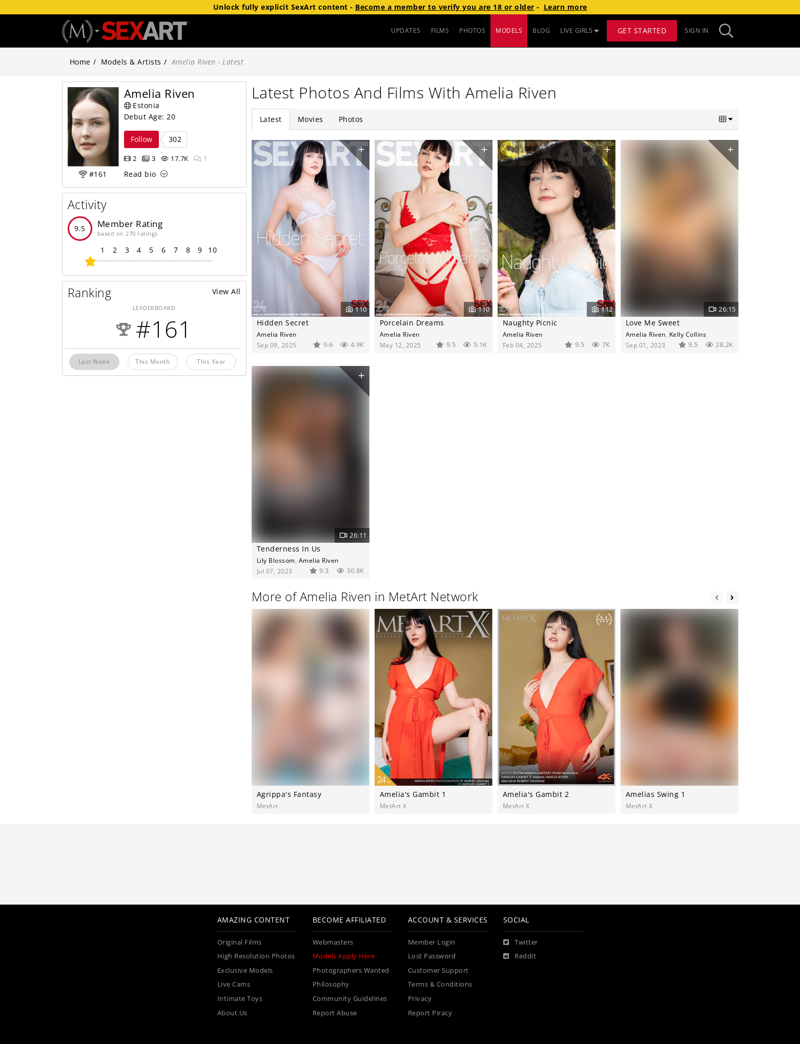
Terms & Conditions (440, 984)
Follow (141, 139)
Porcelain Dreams (412, 322)
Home (80, 62)
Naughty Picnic (530, 322)
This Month (152, 361)
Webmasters (333, 942)
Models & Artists (131, 62)
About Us (232, 1013)
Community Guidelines (350, 998)
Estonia (142, 105)
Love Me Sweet (653, 322)
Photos (351, 119)
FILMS (440, 30)
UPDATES (406, 30)
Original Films (239, 942)
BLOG (541, 30)
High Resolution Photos (256, 956)
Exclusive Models (245, 970)
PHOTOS (472, 30)
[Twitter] (520, 942)
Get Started (642, 30)
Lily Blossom (276, 560)
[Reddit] (520, 956)
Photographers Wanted (351, 970)
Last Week (94, 361)
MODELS (509, 30)
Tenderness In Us (289, 549)
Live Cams (234, 984)
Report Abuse (335, 1013)
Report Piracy (430, 1013)
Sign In (697, 30)
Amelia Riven (277, 334)
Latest (271, 119)
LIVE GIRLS (579, 30)
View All (226, 291)
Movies (310, 119)
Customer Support (438, 970)
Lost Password (432, 956)
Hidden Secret (283, 322)
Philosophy (331, 984)
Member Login (432, 942)
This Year (211, 361)
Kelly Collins (688, 334)
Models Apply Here (344, 956)
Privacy (420, 998)
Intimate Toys (240, 998)
